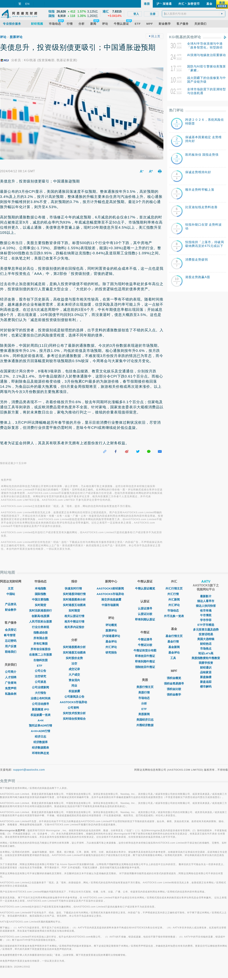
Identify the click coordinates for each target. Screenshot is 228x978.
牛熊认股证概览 (145, 588)
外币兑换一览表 (174, 616)
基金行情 (174, 641)
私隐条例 (10, 693)
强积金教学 (174, 694)
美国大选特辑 (205, 639)
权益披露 (74, 691)
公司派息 (40, 681)
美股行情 (145, 692)
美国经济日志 (145, 719)
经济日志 (40, 736)
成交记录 (74, 669)
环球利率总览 (40, 753)
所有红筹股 (40, 643)
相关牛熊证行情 (74, 621)
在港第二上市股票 (40, 654)
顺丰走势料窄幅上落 (199, 189)
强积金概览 (174, 678)
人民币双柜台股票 (40, 621)
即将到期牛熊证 (145, 661)
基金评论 (111, 641)
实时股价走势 (74, 658)
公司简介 (10, 671)
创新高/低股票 (40, 616)
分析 (145, 703)
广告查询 (10, 682)
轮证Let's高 (205, 653)
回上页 (154, 36)
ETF (40, 665)
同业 (74, 685)
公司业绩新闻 (40, 687)
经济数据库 (40, 742)
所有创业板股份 (41, 649)
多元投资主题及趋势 (206, 629)
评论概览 (111, 625)
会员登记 (10, 629)
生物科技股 (40, 660)
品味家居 (205, 672)
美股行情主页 (145, 686)
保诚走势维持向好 (198, 172)
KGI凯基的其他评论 (185, 37)
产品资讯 (10, 604)
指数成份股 (40, 632)
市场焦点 (205, 648)
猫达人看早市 (205, 601)
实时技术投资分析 (74, 713)
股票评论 (16, 37)
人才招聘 (10, 677)
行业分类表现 (40, 627)
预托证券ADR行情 (40, 725)
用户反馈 (10, 646)
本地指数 (40, 588)
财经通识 (205, 667)
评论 (3, 37)
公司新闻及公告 (74, 696)
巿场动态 (174, 610)
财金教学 (10, 609)
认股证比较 (145, 614)
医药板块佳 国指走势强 (201, 154)
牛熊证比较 (145, 644)
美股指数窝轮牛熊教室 (206, 658)
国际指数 (40, 594)
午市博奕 (205, 615)
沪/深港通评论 (111, 636)
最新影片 (205, 596)
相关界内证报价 (74, 627)
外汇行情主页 (174, 588)
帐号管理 (10, 635)
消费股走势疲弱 (196, 259)
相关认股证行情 (74, 616)
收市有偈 (205, 610)
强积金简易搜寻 (174, 683)
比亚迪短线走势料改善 (201, 207)
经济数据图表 (40, 747)
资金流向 (74, 680)
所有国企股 (40, 638)
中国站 (10, 594)
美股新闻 (145, 714)
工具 (174, 658)
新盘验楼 (205, 677)
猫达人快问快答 (206, 605)
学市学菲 (205, 620)
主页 (10, 588)
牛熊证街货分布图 (145, 650)
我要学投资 (206, 662)
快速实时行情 (74, 588)
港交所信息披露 (111, 599)
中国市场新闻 (111, 605)
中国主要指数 (40, 599)
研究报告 (111, 652)
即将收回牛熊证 (145, 656)
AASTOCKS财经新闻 (111, 588)
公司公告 (40, 670)
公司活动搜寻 (40, 703)
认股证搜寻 (145, 608)
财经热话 (205, 643)
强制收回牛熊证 (145, 667)
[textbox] (193, 14)
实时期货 (40, 605)
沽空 (74, 663)
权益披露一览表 (41, 714)
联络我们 (10, 651)
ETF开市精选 (205, 624)
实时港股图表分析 (74, 599)
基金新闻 (174, 647)
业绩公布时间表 (41, 698)
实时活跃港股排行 (40, 610)
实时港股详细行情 (74, 594)
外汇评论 (111, 647)
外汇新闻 (174, 599)
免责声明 (10, 688)
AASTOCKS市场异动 (74, 702)
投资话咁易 (206, 634)
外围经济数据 (145, 725)
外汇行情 (174, 594)
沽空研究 (40, 676)
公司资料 (74, 707)
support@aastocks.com (29, 769)
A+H (40, 720)
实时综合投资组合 (74, 718)
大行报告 (40, 692)
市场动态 (145, 698)
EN (27, 3)
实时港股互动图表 (74, 605)
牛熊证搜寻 (145, 639)
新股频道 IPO (40, 709)
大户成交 (74, 674)
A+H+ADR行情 (40, 731)
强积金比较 (174, 689)
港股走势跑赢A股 (197, 277)
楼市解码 (205, 686)
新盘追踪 (205, 681)
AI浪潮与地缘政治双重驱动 (206, 55)
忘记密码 (10, 640)
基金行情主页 (174, 636)
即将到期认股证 (145, 619)
